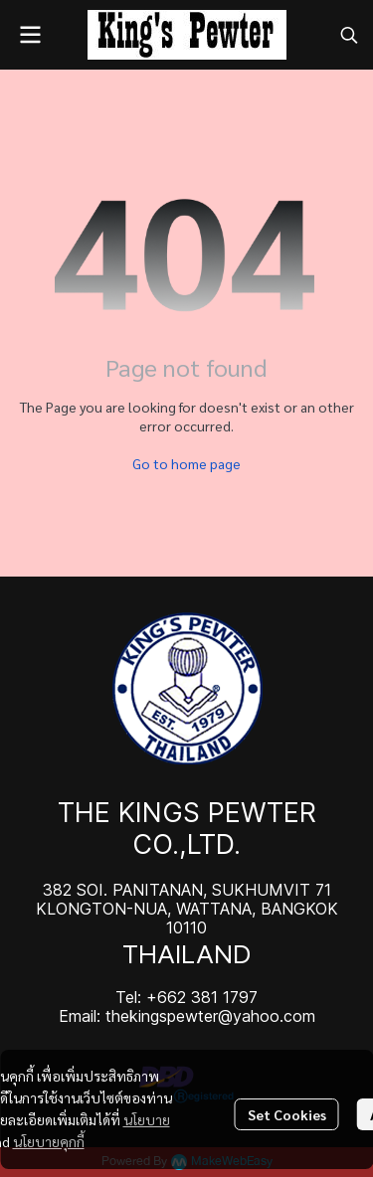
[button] (349, 35)
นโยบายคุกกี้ (49, 1141)
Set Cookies (287, 1114)
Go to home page (186, 463)
